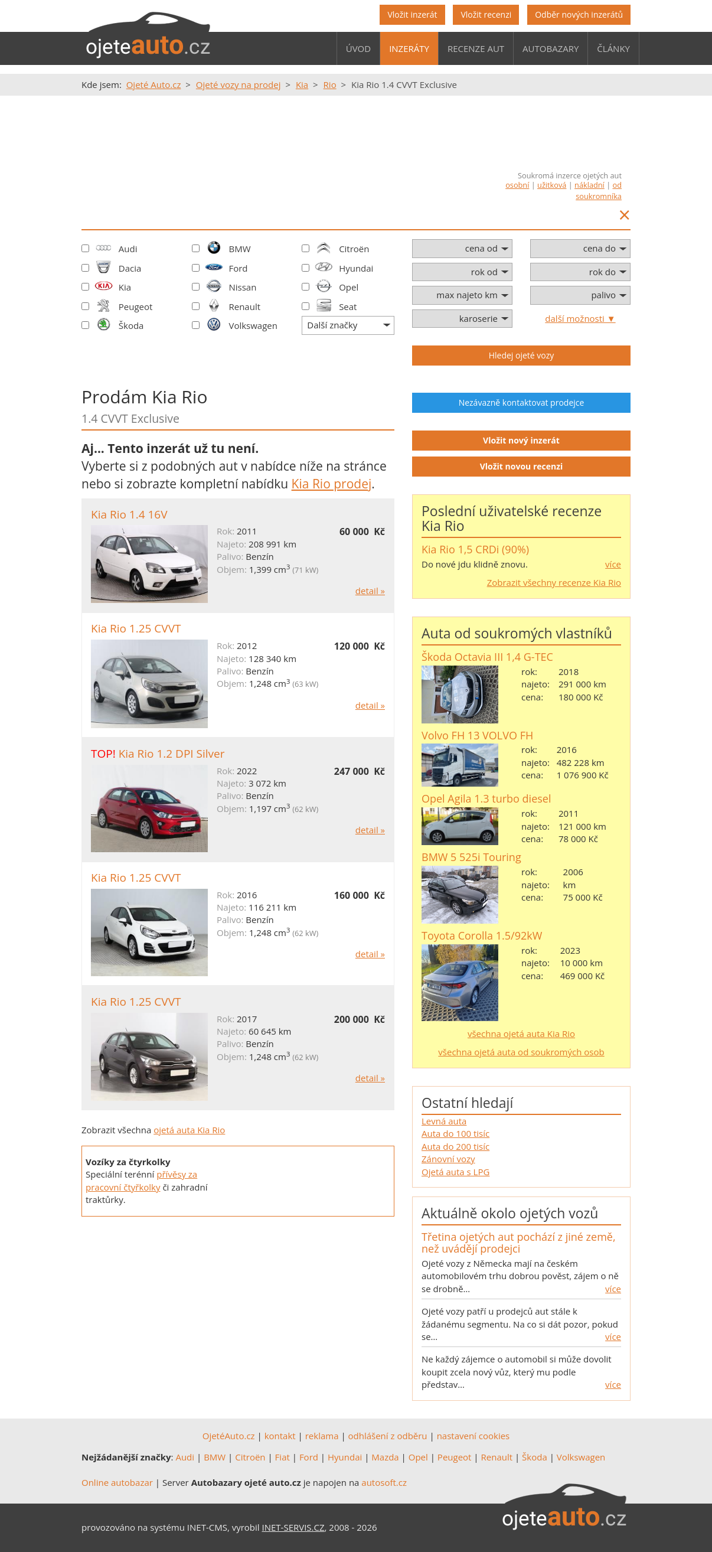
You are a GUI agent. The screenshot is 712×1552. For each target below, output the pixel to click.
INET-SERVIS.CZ (293, 1527)
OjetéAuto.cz (229, 1436)
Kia (125, 287)
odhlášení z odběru (387, 1436)
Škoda (131, 325)
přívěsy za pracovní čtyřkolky (141, 1180)
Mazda (385, 1457)
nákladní (589, 185)
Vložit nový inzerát (521, 440)
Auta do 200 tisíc (455, 1146)
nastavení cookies (473, 1436)
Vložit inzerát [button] (412, 14)
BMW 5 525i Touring (471, 857)
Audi (128, 249)
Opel (348, 287)
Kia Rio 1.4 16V (129, 514)
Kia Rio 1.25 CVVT (136, 628)
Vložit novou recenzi (521, 466)
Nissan (242, 287)
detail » (370, 590)
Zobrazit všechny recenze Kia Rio (554, 582)
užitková (551, 185)
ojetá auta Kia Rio (189, 1130)
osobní (517, 185)
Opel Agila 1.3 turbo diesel (486, 798)
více (613, 564)
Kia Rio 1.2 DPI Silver (172, 753)
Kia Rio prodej (332, 483)
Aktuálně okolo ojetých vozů (510, 1213)
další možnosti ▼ (580, 318)
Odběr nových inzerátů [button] (579, 14)
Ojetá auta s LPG (455, 1172)
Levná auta (444, 1121)
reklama (322, 1436)
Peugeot (136, 306)
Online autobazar (117, 1482)
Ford (237, 268)
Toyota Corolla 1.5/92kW (482, 935)
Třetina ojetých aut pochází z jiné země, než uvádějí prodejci (519, 1243)
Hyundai (356, 268)
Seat (348, 306)
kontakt (280, 1436)
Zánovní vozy (448, 1159)
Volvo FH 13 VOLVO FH (477, 735)
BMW (239, 249)
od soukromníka (599, 190)
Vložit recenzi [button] (485, 14)
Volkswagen (252, 325)
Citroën (354, 249)
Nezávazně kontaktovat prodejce (521, 402)
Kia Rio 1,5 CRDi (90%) (475, 549)
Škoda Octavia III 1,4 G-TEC (487, 657)
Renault (244, 306)
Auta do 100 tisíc (455, 1133)
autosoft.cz (384, 1482)
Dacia (130, 268)
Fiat (282, 1457)
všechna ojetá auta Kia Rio (521, 1033)
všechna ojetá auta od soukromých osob (521, 1052)
